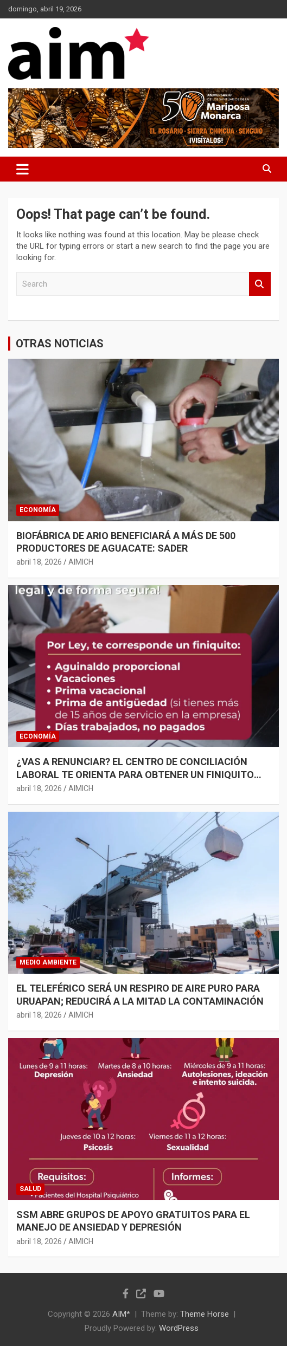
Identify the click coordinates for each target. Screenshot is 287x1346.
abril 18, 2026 (39, 562)
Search (260, 284)
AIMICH (80, 562)
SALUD (30, 1189)
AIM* (121, 1314)
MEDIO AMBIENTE (48, 962)
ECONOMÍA (38, 510)
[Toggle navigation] (22, 169)
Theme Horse (204, 1314)
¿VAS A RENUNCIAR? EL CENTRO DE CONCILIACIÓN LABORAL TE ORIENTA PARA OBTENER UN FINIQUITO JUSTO (135, 774)
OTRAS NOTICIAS (60, 343)
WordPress (179, 1328)
